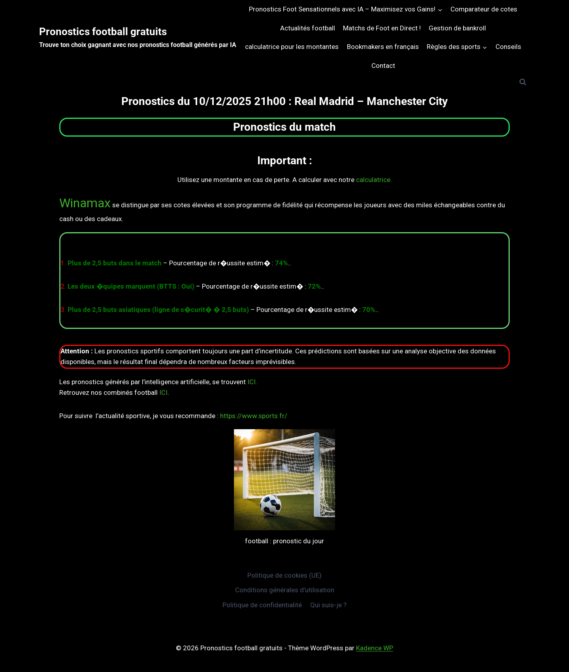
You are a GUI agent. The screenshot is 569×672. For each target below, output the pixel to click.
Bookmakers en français (383, 47)
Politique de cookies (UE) (284, 575)
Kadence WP (374, 648)
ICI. (252, 382)
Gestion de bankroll (457, 28)
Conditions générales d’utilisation (284, 590)
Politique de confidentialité (262, 605)
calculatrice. (374, 180)
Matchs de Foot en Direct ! (382, 28)
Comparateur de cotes (483, 9)
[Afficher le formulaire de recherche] (523, 82)
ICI (163, 392)
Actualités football (307, 28)
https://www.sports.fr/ (253, 416)
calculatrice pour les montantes (292, 47)
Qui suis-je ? (328, 605)
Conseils (508, 47)
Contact (383, 65)
